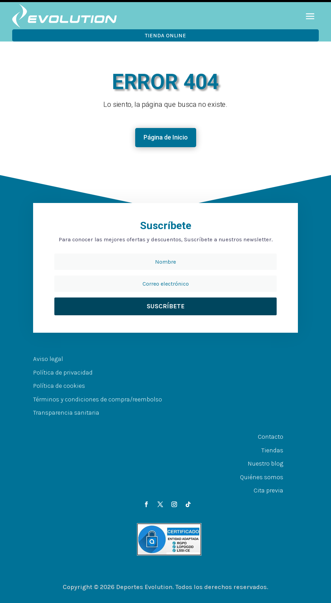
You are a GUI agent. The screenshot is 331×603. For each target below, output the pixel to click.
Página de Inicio (166, 137)
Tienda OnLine (165, 35)
